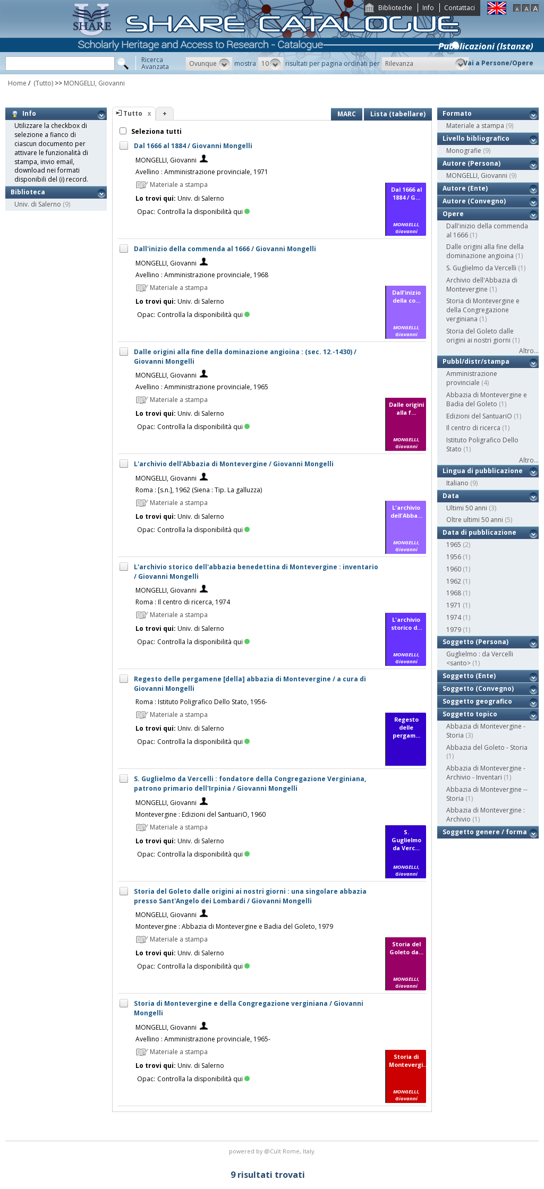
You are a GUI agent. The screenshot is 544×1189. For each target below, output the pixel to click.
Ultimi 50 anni (466, 507)
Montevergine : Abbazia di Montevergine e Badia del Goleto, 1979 (234, 926)
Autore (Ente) (465, 188)
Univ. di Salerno (37, 204)
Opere (453, 213)
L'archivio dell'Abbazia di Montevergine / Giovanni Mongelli (234, 463)
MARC (346, 113)
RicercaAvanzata (155, 63)
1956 (453, 556)
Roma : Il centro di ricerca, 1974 (182, 601)
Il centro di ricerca (473, 427)
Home (17, 83)
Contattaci (459, 7)
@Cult (273, 1151)
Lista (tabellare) (398, 113)
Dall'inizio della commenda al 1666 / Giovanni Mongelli (225, 248)
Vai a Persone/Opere (498, 62)
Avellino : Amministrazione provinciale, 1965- (202, 1038)
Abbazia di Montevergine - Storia (485, 731)
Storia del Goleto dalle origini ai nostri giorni (480, 336)
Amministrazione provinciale (471, 378)
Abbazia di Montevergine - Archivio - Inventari (485, 773)
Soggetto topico (470, 713)
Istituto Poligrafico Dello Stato (482, 444)
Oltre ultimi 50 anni (474, 519)
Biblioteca (28, 191)
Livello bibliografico (476, 138)
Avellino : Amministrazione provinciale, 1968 (201, 274)
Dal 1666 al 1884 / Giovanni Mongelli (193, 145)
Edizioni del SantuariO (479, 416)
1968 (453, 592)
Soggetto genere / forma (485, 831)
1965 (453, 544)
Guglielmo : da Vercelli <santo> (479, 658)
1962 (453, 581)
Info (428, 7)
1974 (453, 617)
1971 (453, 605)
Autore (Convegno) (474, 201)
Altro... (529, 350)
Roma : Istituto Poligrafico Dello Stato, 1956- (201, 701)
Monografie (463, 150)
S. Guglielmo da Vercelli (481, 267)
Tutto (132, 113)
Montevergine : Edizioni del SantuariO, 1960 (200, 814)
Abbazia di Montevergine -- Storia (487, 794)
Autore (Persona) (471, 163)
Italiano (457, 482)
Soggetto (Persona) (475, 641)
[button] (209, 64)
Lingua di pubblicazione (483, 470)
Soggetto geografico (477, 701)
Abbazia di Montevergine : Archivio (485, 815)
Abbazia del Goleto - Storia (487, 747)
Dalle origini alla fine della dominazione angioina (485, 251)
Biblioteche (395, 7)
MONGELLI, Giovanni (94, 83)
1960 (453, 569)
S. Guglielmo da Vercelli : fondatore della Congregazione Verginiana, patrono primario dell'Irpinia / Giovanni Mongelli (250, 783)
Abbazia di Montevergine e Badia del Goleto (486, 399)
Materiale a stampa (475, 125)
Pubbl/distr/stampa (476, 361)
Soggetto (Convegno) (478, 688)
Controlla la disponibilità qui (203, 211)
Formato (457, 113)
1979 (453, 629)
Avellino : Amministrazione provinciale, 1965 (201, 386)
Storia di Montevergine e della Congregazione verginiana (483, 309)
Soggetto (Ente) (469, 675)
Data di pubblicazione (479, 532)
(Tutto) (42, 83)
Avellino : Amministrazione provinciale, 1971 (201, 171)
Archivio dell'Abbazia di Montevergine (481, 285)
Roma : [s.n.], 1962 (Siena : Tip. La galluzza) (198, 489)
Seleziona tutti (156, 131)
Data (451, 495)
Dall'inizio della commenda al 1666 (487, 230)
